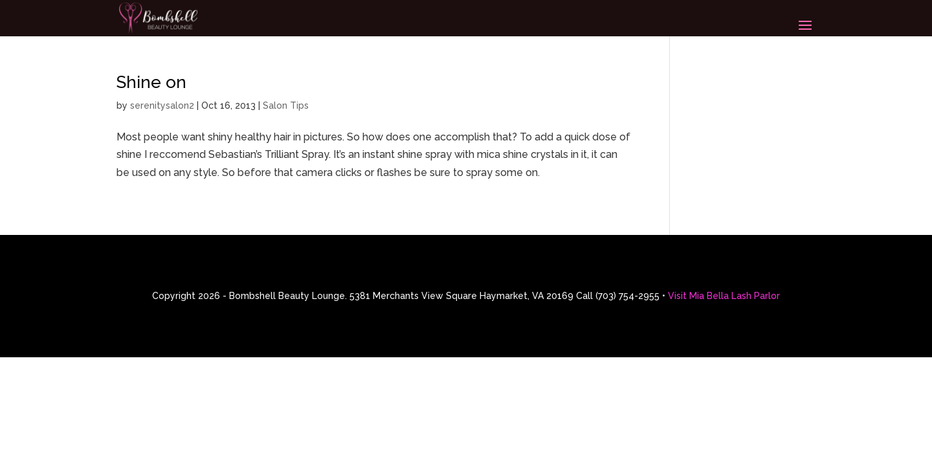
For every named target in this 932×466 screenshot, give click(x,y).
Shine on (151, 82)
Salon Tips (286, 105)
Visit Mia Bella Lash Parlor (724, 296)
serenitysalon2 (162, 105)
